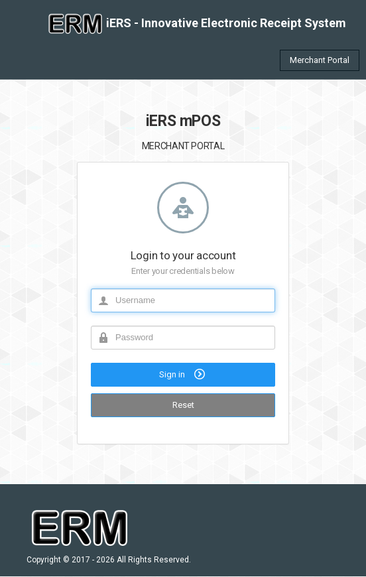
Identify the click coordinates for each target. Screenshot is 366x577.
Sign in (183, 374)
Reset (183, 405)
